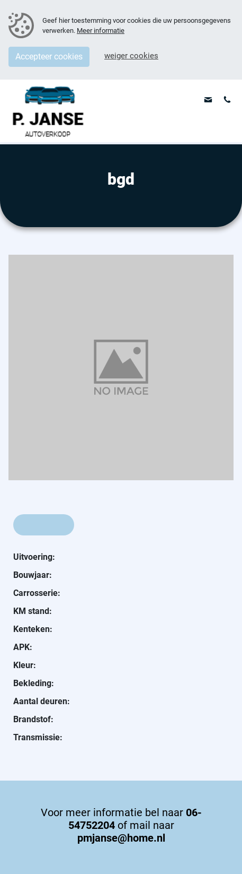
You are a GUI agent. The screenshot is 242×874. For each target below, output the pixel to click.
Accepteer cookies (49, 56)
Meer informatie (100, 30)
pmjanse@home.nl (121, 838)
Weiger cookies (131, 55)
